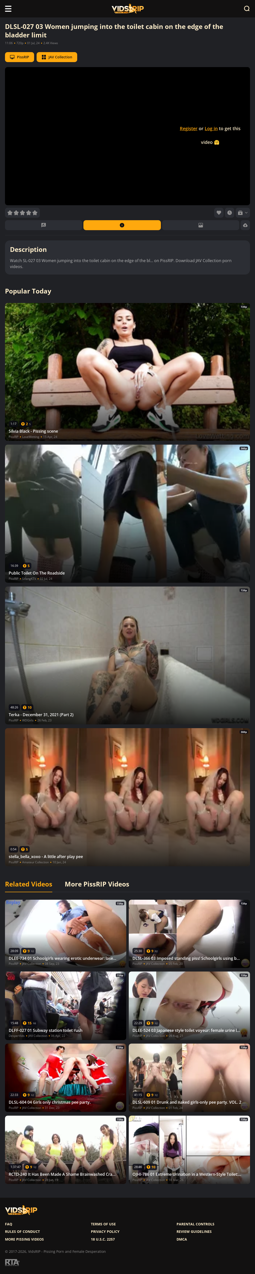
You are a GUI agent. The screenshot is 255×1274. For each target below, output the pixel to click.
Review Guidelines (194, 1231)
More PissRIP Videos (97, 884)
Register (188, 128)
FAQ (8, 1224)
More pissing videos (24, 1239)
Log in (211, 128)
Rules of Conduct (22, 1231)
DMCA (182, 1239)
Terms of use (103, 1224)
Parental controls (195, 1224)
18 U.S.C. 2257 (103, 1239)
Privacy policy (105, 1231)
